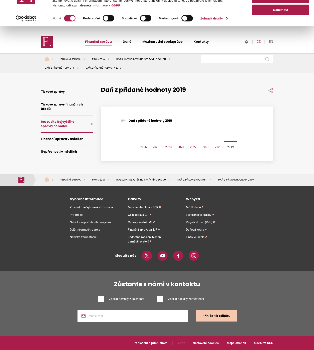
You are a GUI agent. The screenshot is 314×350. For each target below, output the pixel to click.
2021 (205, 147)
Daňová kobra (195, 229)
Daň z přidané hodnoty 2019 (150, 121)
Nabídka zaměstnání (83, 237)
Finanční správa (70, 59)
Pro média (98, 59)
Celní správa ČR (138, 215)
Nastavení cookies (206, 343)
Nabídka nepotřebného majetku (90, 222)
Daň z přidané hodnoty (59, 67)
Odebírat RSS (263, 343)
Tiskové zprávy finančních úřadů (62, 106)
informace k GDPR (106, 29)
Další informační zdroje (85, 229)
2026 (143, 147)
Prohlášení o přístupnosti (150, 343)
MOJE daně (193, 207)
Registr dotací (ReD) (199, 222)
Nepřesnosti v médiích (59, 151)
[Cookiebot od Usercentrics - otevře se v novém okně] (25, 42)
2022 (193, 147)
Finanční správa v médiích (62, 139)
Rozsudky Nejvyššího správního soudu (141, 59)
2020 (218, 147)
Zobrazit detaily (211, 42)
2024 (168, 147)
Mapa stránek (236, 343)
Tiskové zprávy (53, 91)
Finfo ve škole (195, 237)
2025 (156, 147)
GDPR (180, 343)
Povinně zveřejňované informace (91, 207)
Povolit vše (280, 10)
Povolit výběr (280, 21)
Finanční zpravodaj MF (142, 229)
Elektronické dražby (198, 215)
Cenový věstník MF (140, 222)
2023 (181, 147)
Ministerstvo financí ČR (143, 207)
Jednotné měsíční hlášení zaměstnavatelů (144, 239)
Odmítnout (280, 33)
